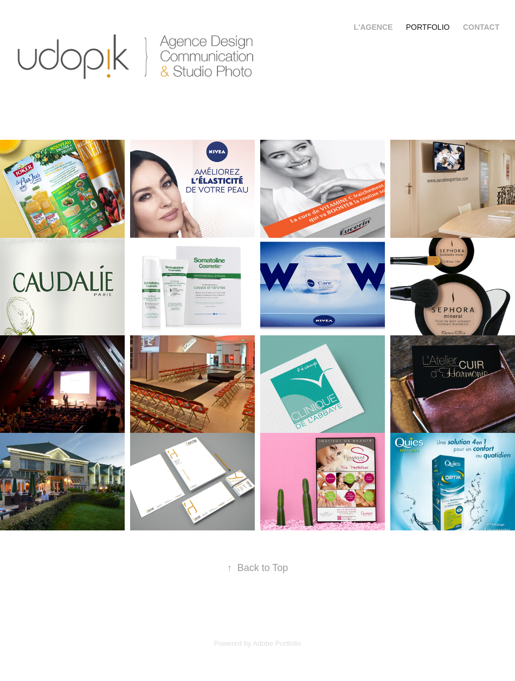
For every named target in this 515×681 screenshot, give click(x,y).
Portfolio (428, 27)
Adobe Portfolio (277, 643)
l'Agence (373, 27)
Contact (481, 27)
